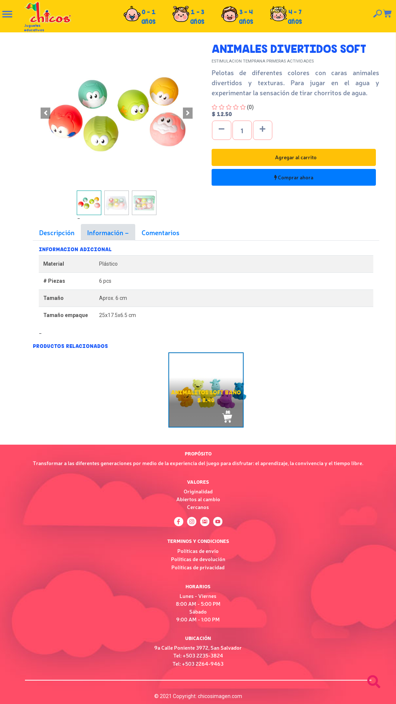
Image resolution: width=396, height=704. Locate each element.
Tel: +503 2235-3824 (198, 655)
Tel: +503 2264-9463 (198, 663)
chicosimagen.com (220, 696)
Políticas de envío (198, 550)
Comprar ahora (293, 177)
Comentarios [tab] (161, 232)
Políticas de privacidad (198, 567)
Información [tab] (106, 232)
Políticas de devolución (198, 559)
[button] (45, 113)
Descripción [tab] (57, 232)
